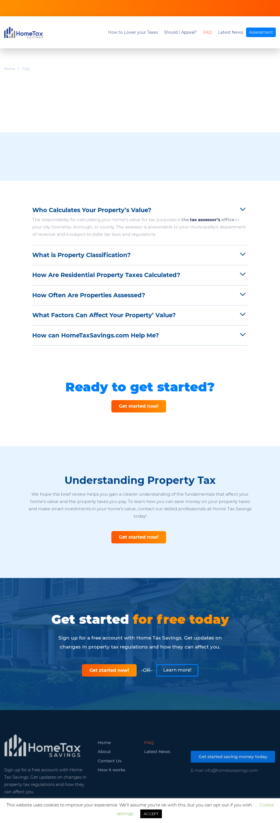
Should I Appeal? (180, 32)
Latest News (230, 32)
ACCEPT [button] (151, 813)
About (104, 751)
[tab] (140, 210)
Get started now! (139, 406)
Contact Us (109, 760)
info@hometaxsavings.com (231, 770)
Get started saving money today (233, 756)
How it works (111, 769)
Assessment (261, 32)
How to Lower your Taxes (133, 32)
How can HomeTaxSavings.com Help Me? (95, 335)
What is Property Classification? (81, 255)
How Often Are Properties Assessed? (88, 295)
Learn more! (177, 669)
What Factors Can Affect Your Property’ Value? (104, 315)
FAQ (207, 32)
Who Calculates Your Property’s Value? (91, 210)
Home (9, 69)
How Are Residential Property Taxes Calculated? (106, 274)
